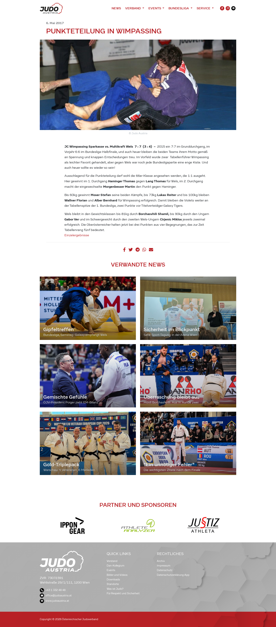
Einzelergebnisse (76, 235)
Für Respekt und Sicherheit (123, 593)
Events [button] (155, 8)
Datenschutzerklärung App (173, 575)
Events (111, 570)
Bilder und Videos (117, 575)
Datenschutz (164, 570)
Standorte (113, 584)
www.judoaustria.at (54, 600)
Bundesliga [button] (179, 8)
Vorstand (112, 561)
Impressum (163, 565)
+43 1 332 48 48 (52, 590)
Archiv (161, 561)
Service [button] (204, 8)
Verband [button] (133, 8)
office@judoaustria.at (56, 595)
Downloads (113, 579)
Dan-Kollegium (115, 565)
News (116, 8)
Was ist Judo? (115, 588)
